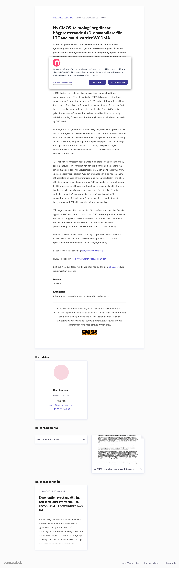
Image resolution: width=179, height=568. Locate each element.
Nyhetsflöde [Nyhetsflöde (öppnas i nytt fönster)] (169, 562)
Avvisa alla (97, 82)
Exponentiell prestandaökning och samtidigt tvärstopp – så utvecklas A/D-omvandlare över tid (61, 504)
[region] (90, 73)
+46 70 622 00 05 (61, 409)
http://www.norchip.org (92, 250)
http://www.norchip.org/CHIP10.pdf (89, 258)
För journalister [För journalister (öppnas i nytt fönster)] (151, 562)
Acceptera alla (118, 82)
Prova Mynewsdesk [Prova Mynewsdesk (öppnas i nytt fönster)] (130, 562)
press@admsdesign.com (61, 405)
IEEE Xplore (114, 266)
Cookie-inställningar (62, 82)
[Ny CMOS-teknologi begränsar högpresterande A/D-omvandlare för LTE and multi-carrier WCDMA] (118, 450)
